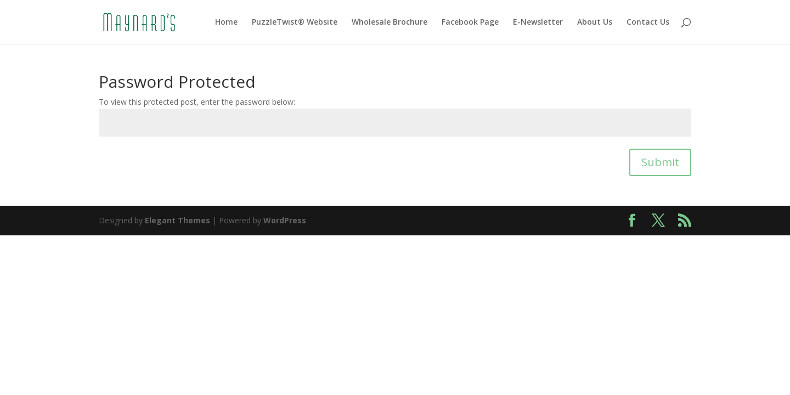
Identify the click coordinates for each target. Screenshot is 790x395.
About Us (594, 22)
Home (226, 22)
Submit (660, 162)
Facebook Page (470, 22)
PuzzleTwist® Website (294, 22)
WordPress (284, 220)
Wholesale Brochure (389, 22)
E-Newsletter (538, 22)
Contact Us (648, 22)
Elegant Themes (177, 220)
